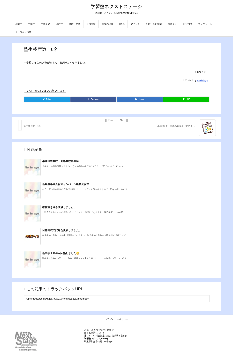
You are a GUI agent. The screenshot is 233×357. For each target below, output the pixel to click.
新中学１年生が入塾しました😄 (60, 253)
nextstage (202, 80)
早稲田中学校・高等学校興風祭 (60, 161)
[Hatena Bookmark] (140, 99)
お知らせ (201, 72)
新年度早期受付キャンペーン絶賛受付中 (65, 184)
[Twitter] (47, 99)
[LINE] (186, 99)
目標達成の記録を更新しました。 (61, 230)
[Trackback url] (117, 298)
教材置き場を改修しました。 (59, 207)
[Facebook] (93, 99)
